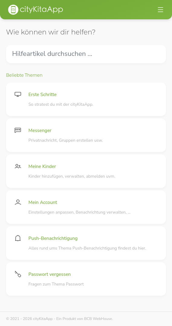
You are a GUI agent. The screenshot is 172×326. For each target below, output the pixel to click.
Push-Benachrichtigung (53, 238)
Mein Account (42, 202)
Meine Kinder (42, 166)
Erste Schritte (42, 94)
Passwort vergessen (49, 274)
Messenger (39, 130)
